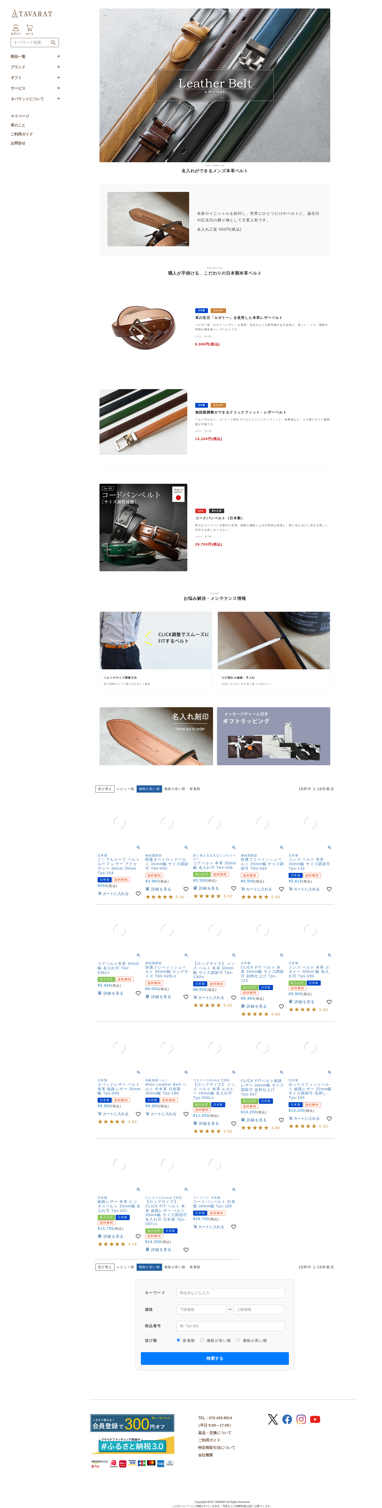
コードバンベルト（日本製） (220, 518)
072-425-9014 (220, 1418)
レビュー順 (125, 789)
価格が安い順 (216, 1340)
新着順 (195, 789)
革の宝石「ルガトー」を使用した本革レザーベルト (239, 318)
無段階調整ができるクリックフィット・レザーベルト (241, 412)
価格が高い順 (174, 789)
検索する (214, 1358)
